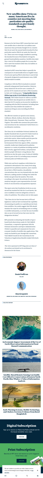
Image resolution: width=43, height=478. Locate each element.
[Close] (37, 470)
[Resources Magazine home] (21, 3)
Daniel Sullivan (16, 29)
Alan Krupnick (27, 29)
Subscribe (21, 436)
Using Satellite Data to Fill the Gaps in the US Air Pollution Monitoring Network (21, 95)
